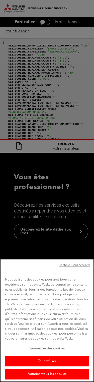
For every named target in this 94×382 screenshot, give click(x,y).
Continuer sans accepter (74, 276)
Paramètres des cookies (47, 359)
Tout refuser (47, 371)
